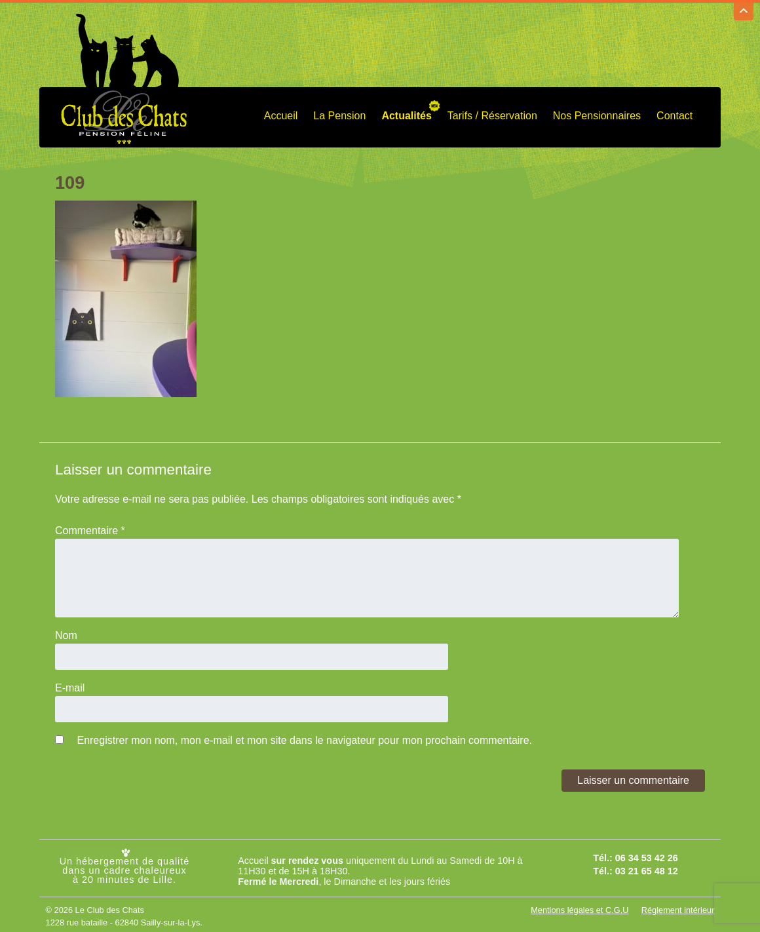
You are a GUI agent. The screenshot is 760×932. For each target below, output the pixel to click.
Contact (674, 112)
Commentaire (90, 527)
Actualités (406, 112)
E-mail (70, 684)
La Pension (339, 112)
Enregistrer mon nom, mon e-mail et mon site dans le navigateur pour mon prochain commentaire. (304, 737)
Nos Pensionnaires (597, 112)
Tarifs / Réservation (492, 112)
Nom (66, 632)
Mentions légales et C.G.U (579, 907)
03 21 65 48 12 (646, 868)
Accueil (281, 112)
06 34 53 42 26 (646, 854)
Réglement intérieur (678, 907)
